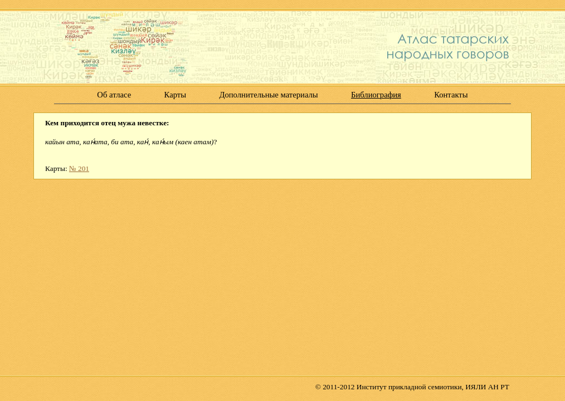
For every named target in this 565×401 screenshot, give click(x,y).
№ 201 (79, 168)
